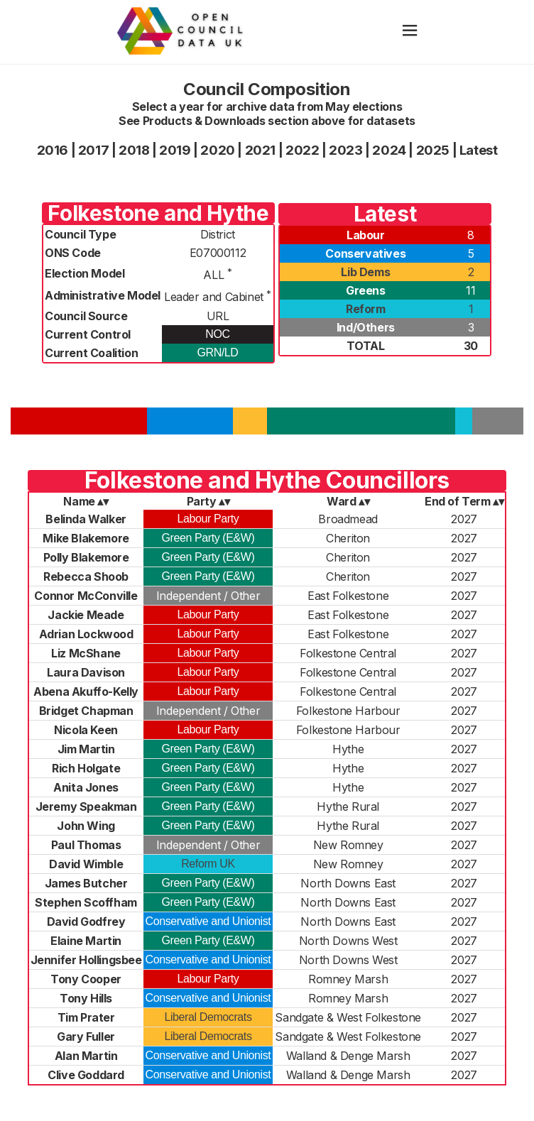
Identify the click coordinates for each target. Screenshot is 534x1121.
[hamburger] (409, 31)
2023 (345, 150)
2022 (302, 150)
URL (218, 316)
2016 (52, 150)
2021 (260, 150)
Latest (478, 150)
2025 (432, 150)
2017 (93, 150)
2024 (388, 150)
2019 (174, 150)
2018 (134, 150)
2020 (217, 150)
